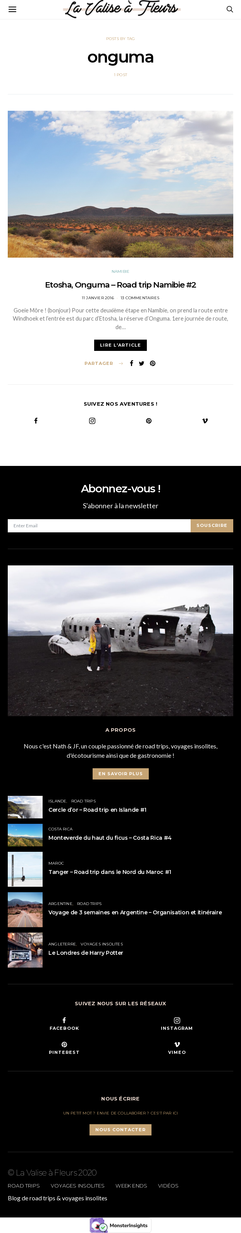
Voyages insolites (101, 944)
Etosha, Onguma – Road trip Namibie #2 (120, 285)
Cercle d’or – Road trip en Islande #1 (97, 809)
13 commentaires (139, 297)
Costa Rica (60, 829)
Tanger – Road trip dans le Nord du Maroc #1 (109, 872)
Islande (57, 801)
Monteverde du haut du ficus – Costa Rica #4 (110, 837)
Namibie (120, 271)
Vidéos (168, 1185)
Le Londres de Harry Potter (85, 952)
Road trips (83, 801)
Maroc (56, 863)
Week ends (131, 1185)
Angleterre (62, 944)
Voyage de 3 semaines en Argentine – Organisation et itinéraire (135, 912)
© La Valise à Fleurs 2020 (52, 1172)
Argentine (60, 903)
